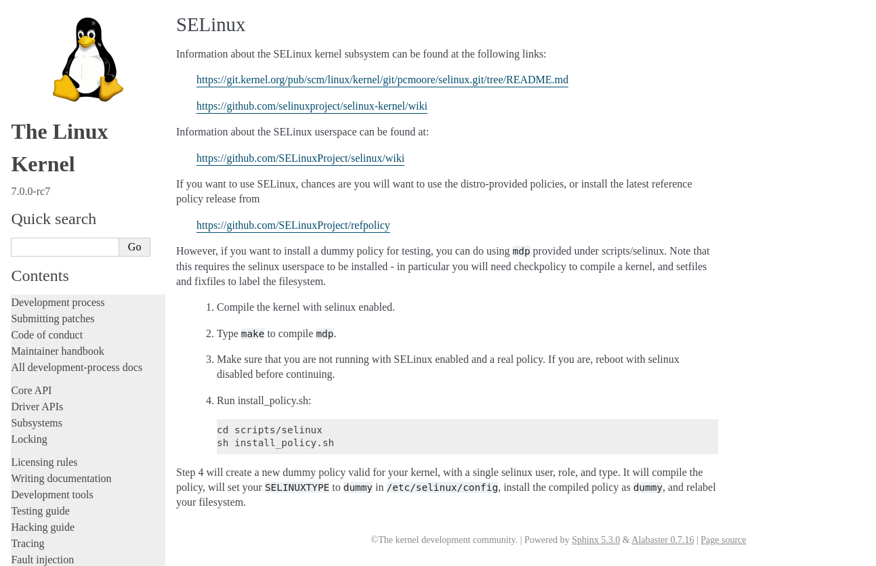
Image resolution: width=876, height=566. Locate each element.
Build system (39, 342)
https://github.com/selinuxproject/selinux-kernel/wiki (311, 106)
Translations (37, 499)
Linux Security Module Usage (85, 184)
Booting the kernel (56, 210)
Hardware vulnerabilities (73, 171)
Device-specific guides (64, 297)
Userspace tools (45, 374)
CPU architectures (50, 453)
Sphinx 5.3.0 (596, 540)
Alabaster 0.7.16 (662, 540)
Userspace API (43, 391)
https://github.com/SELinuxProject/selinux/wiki (300, 158)
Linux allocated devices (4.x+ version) (97, 65)
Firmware (32, 414)
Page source (723, 540)
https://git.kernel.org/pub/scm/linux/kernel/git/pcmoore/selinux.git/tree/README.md (382, 79)
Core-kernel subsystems (66, 254)
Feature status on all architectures (88, 78)
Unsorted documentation (64, 476)
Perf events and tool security (79, 197)
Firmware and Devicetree (66, 430)
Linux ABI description (68, 157)
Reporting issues (47, 358)
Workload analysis (56, 312)
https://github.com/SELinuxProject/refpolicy (293, 225)
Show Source (39, 553)
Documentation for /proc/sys (79, 118)
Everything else (50, 327)
